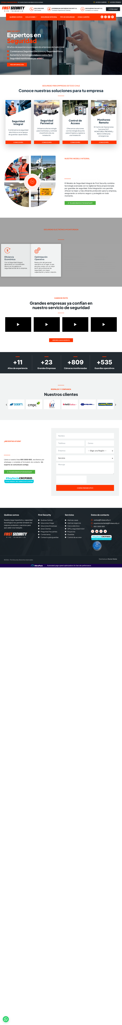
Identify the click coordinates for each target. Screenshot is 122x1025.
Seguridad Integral (49, 17)
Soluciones (31, 17)
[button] (6, 1019)
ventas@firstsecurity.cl (93, 8)
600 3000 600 (39, 8)
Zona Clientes (83, 17)
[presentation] (71, 479)
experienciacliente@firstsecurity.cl (64, 8)
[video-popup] (32, 182)
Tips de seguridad (67, 17)
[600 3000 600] (32, 9)
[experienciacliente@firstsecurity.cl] (49, 9)
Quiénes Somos (16, 17)
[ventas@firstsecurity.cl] (82, 9)
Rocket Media (112, 559)
